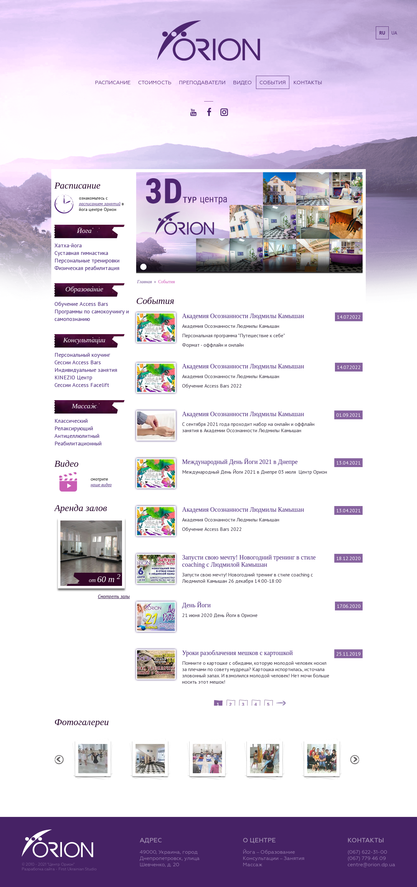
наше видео (101, 485)
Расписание (113, 82)
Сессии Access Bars (77, 362)
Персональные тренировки (87, 260)
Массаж (84, 406)
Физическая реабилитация (87, 268)
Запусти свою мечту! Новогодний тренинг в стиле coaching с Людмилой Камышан (249, 561)
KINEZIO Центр (73, 377)
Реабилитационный (78, 443)
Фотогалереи (81, 722)
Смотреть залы (114, 596)
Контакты (307, 82)
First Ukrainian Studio (77, 869)
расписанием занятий (99, 204)
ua (394, 33)
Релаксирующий (73, 428)
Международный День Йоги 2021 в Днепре (240, 461)
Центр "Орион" (150, 783)
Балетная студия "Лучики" (92, 783)
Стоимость (154, 82)
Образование (84, 289)
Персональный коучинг (82, 354)
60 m (104, 579)
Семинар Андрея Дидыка (321, 783)
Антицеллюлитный (76, 435)
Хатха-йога (68, 245)
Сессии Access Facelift (81, 384)
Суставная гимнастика (81, 252)
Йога (84, 230)
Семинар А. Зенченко (206, 783)
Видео (242, 82)
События (272, 82)
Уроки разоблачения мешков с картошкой (237, 652)
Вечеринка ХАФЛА (264, 783)
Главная (144, 281)
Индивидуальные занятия (85, 369)
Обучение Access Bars (81, 303)
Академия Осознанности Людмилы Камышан (243, 315)
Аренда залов (80, 508)
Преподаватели (202, 82)
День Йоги (196, 605)
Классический (71, 420)
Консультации (84, 340)
